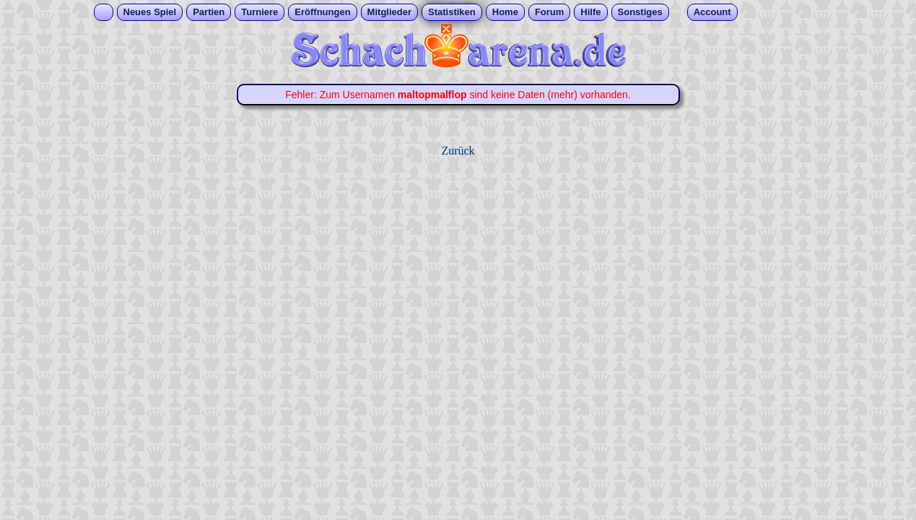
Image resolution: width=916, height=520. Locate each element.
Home (505, 11)
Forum (549, 11)
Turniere (259, 11)
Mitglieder (389, 11)
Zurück (457, 150)
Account (712, 11)
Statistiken (452, 11)
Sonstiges (640, 11)
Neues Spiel (150, 11)
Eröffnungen (322, 11)
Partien (208, 11)
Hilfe (590, 11)
